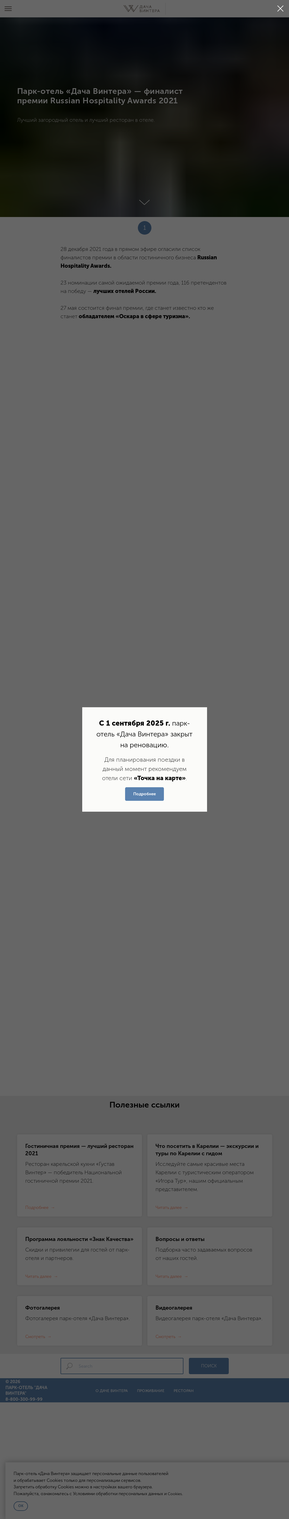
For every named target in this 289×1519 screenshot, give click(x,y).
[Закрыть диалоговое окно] (280, 8)
